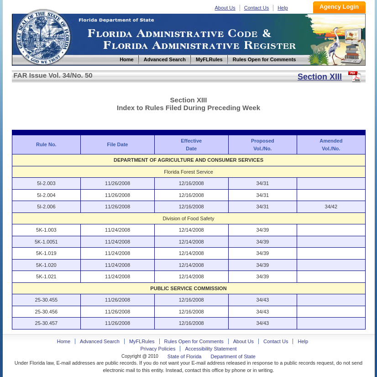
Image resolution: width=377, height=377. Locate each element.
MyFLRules (142, 341)
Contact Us (256, 8)
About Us (225, 8)
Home (42, 36)
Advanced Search (100, 341)
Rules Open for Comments (194, 341)
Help (283, 8)
